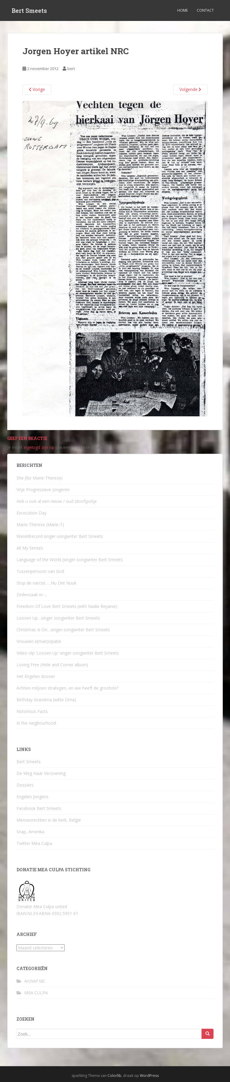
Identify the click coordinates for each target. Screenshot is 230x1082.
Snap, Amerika (30, 831)
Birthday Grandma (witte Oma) (46, 699)
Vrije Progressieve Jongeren (43, 489)
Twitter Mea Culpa (34, 843)
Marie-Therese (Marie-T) (40, 524)
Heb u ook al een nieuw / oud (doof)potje (56, 501)
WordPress (149, 1075)
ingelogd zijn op (39, 447)
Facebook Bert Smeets (38, 808)
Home (182, 10)
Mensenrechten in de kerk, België (48, 820)
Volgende (190, 89)
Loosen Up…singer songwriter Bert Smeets (58, 618)
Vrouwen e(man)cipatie (38, 641)
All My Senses (29, 548)
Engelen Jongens (32, 796)
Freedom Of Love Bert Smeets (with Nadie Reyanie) (66, 606)
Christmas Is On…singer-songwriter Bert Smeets (63, 629)
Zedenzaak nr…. (31, 594)
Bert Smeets (29, 10)
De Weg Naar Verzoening (41, 773)
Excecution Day (31, 513)
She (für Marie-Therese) (39, 478)
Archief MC (35, 981)
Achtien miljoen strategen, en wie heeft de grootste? (67, 688)
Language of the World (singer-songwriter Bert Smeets (69, 559)
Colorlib (114, 1075)
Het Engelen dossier (35, 676)
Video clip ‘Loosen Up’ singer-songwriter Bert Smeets (67, 653)
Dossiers (25, 785)
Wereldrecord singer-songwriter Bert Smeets (59, 536)
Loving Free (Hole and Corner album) (52, 664)
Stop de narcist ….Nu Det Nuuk (46, 583)
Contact (205, 10)
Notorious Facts (32, 711)
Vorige (37, 89)
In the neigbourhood (36, 723)
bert (71, 68)
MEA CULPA (36, 992)
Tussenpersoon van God (40, 571)
